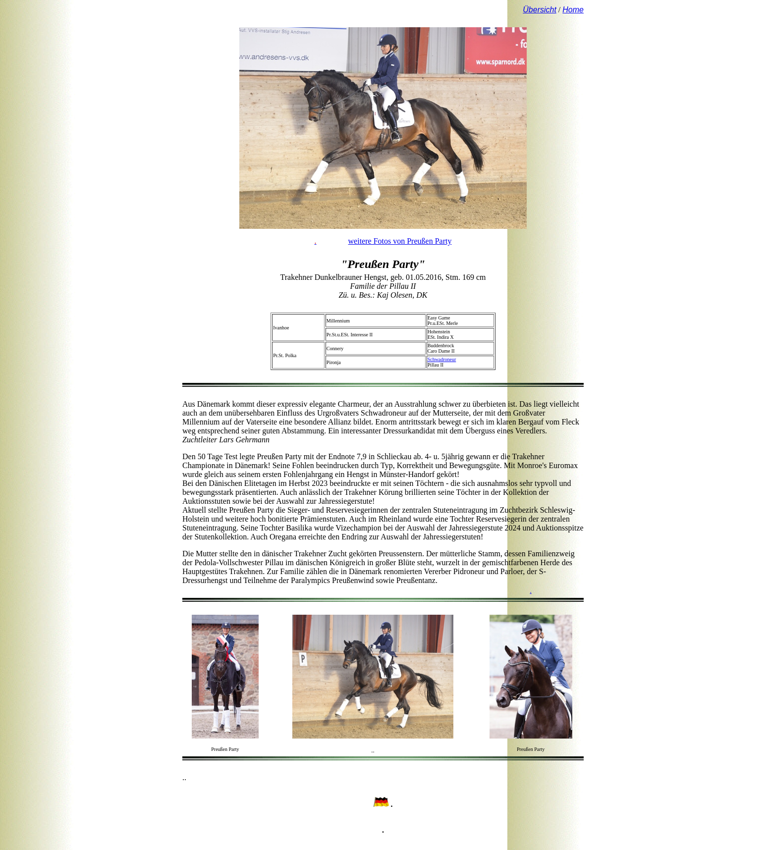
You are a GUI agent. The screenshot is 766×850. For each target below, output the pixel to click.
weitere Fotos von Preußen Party (400, 241)
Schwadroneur (442, 359)
